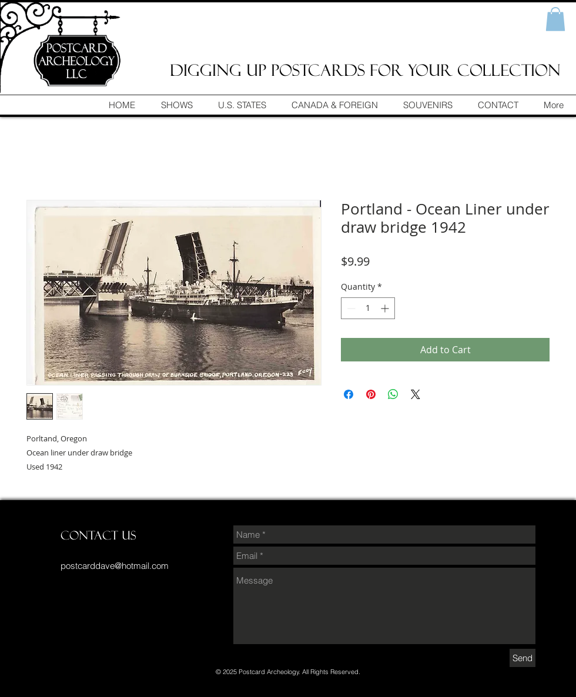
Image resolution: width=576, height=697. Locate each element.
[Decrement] (350, 308)
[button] (555, 19)
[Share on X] (415, 394)
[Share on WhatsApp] (393, 394)
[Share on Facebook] (348, 394)
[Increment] (386, 308)
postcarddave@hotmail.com (115, 565)
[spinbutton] (368, 308)
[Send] (522, 658)
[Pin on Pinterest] (371, 394)
